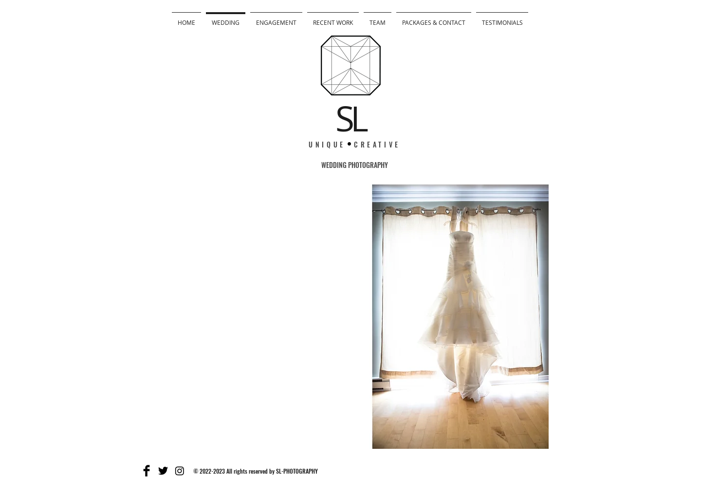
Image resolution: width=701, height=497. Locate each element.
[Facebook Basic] (146, 471)
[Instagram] (179, 471)
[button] (350, 316)
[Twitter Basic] (163, 471)
